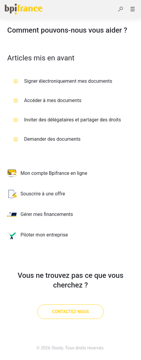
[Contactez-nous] (70, 311)
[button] (120, 9)
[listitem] (70, 173)
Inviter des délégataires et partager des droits (67, 120)
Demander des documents (47, 139)
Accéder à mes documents (47, 100)
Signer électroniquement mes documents (63, 81)
